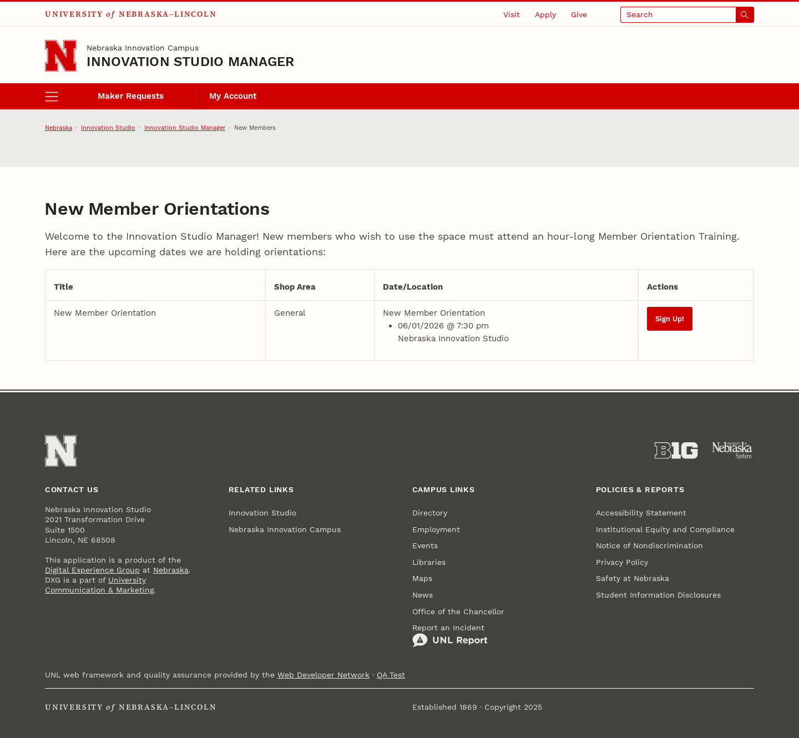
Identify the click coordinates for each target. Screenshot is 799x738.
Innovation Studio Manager (190, 61)
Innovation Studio (108, 128)
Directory (429, 512)
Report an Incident (450, 635)
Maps (422, 578)
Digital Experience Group (92, 569)
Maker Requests (131, 96)
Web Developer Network (323, 674)
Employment (436, 529)
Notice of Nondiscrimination (649, 545)
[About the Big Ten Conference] (676, 450)
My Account (232, 96)
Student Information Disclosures (658, 594)
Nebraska (58, 128)
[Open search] (687, 15)
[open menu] (66, 96)
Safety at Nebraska (632, 578)
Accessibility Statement (641, 512)
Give (579, 14)
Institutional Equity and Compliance (665, 529)
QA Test (391, 674)
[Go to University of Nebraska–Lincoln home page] (61, 56)
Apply (545, 14)
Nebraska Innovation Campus (143, 47)
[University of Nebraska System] (732, 450)
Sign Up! (669, 319)
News (422, 594)
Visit (511, 14)
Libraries (429, 562)
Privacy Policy (622, 562)
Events (425, 545)
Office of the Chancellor (458, 611)
